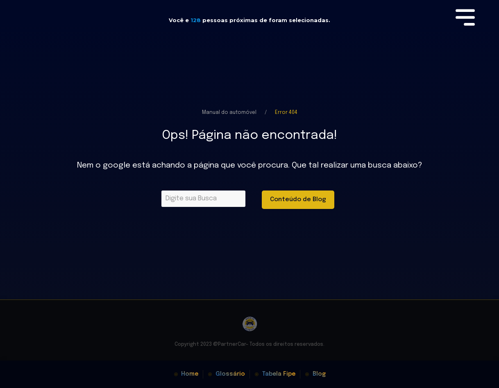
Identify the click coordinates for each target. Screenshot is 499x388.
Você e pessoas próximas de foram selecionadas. (249, 20)
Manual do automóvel (229, 112)
